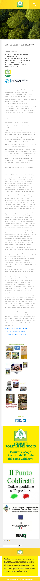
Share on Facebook (20, 420)
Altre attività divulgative (17, 44)
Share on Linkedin (24, 420)
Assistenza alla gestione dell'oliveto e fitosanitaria (19, 328)
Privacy (31, 579)
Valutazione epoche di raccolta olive (15, 331)
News (26, 44)
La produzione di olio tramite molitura (15, 334)
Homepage (7, 44)
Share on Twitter (17, 420)
